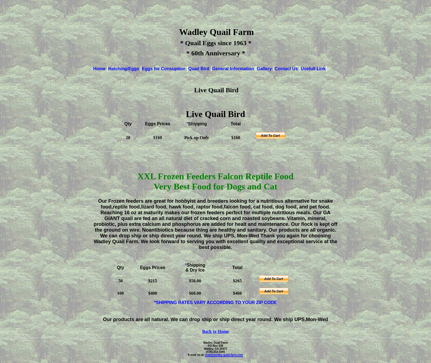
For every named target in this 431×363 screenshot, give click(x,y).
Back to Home (215, 331)
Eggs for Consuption (164, 68)
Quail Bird (199, 68)
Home (100, 68)
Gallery (265, 68)
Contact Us (287, 68)
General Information (233, 68)
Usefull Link (313, 68)
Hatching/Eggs (124, 68)
